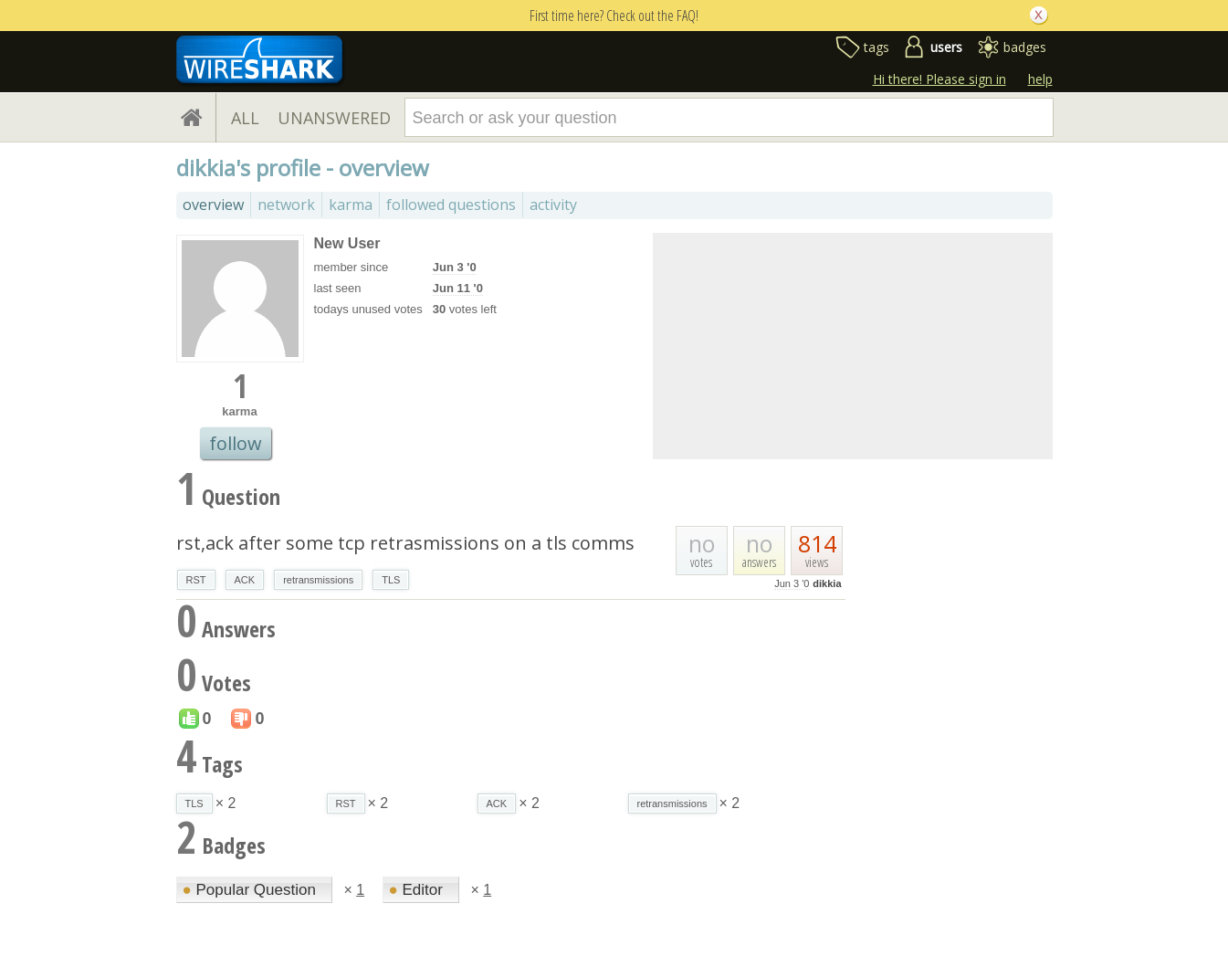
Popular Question (251, 889)
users (946, 47)
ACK (245, 579)
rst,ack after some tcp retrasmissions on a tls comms (405, 543)
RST (196, 579)
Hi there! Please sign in (939, 79)
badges (1024, 47)
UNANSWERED (334, 118)
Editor (418, 889)
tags (876, 47)
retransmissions (318, 579)
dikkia (827, 583)
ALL (245, 118)
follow (235, 443)
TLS (391, 579)
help (1040, 79)
